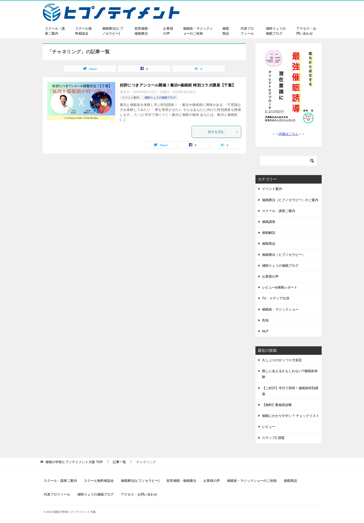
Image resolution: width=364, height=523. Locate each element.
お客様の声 (168, 31)
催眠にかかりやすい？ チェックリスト (290, 416)
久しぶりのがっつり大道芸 (282, 360)
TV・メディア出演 (275, 298)
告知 (265, 320)
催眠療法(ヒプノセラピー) (112, 31)
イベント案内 (130, 97)
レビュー (268, 426)
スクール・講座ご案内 (55, 31)
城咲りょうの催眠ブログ (276, 31)
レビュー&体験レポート (279, 287)
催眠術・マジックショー (280, 309)
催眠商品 (225, 31)
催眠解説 (268, 232)
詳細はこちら (288, 134)
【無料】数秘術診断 (277, 405)
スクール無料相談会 (83, 31)
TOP (74, 462)
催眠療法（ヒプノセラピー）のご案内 (290, 200)
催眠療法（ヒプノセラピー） (283, 255)
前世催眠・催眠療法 (143, 31)
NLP (265, 331)
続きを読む (223, 132)
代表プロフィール (247, 31)
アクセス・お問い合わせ (306, 31)
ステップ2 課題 (273, 438)
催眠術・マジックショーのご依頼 (198, 31)
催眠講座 (268, 222)
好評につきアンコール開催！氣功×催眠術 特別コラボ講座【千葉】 (178, 85)
